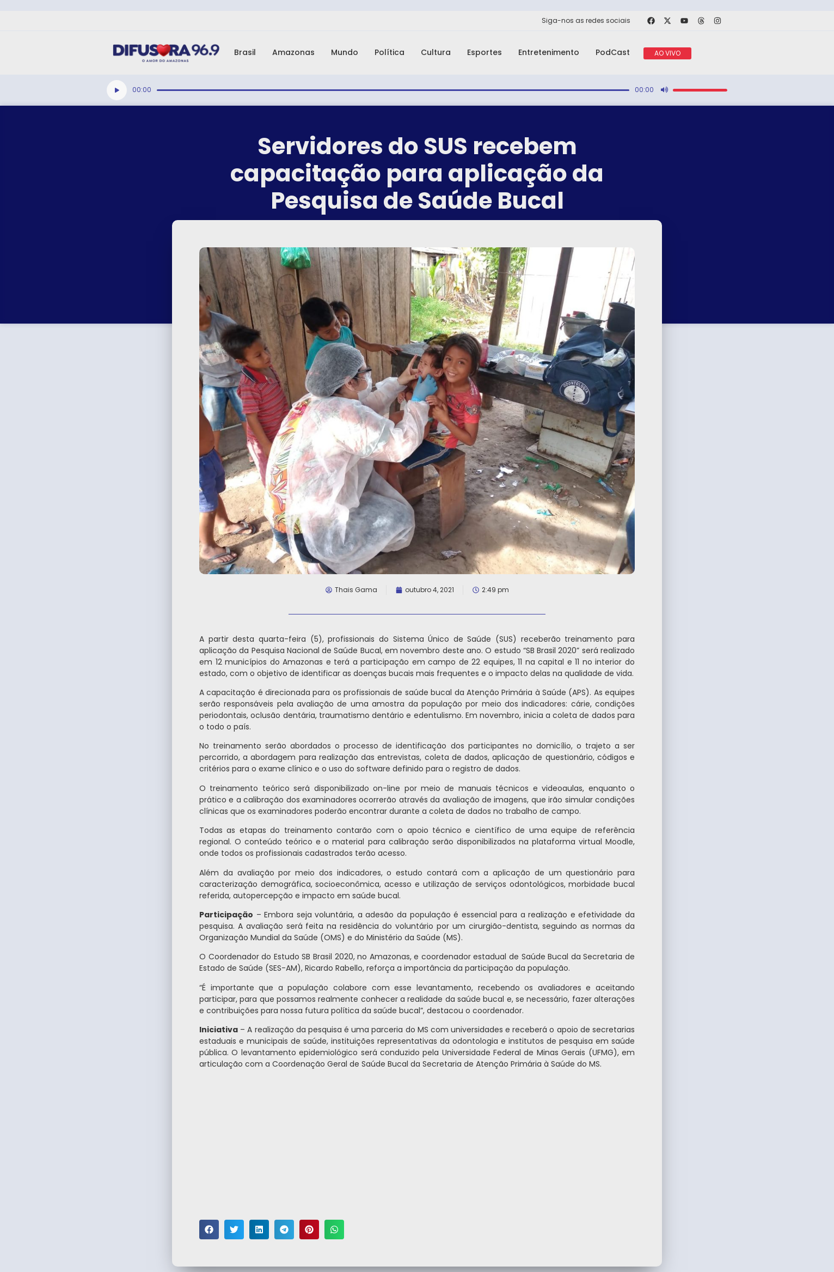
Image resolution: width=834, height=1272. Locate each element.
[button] (209, 1229)
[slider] (393, 90)
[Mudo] (664, 90)
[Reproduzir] (117, 90)
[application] (417, 90)
